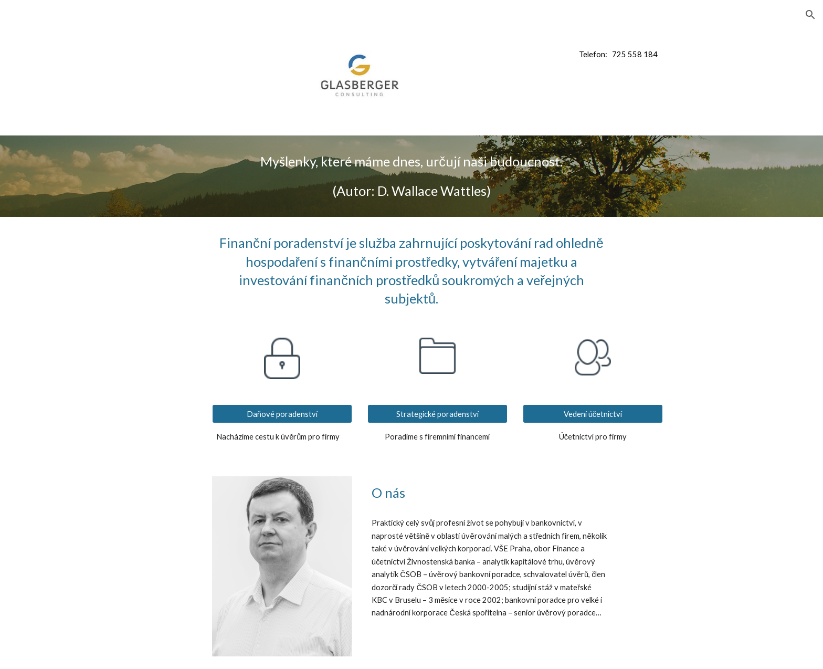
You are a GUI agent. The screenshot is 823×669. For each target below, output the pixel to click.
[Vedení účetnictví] (592, 414)
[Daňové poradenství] (282, 414)
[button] (810, 14)
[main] (644, 54)
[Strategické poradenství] (437, 414)
